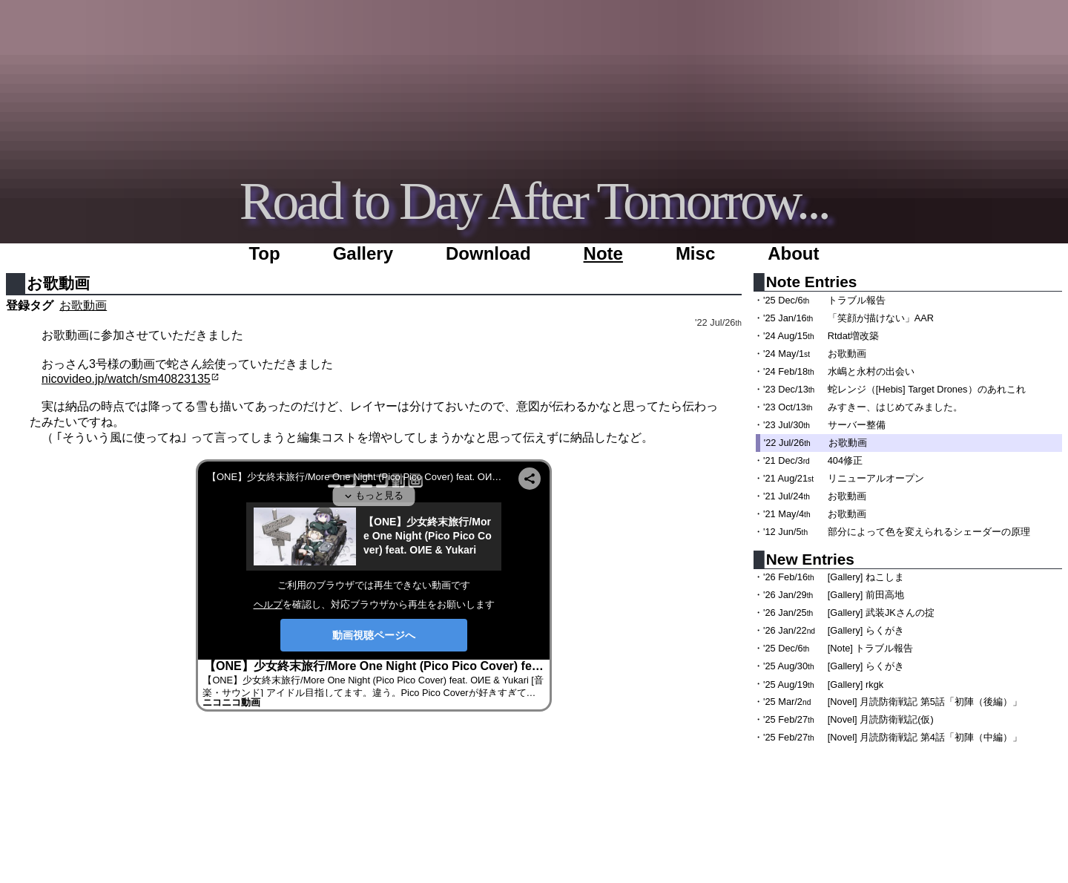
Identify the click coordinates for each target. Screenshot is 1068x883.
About (793, 253)
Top (264, 253)
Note (603, 253)
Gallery (363, 253)
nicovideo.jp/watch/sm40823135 (126, 378)
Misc (695, 253)
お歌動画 (83, 305)
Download (488, 253)
